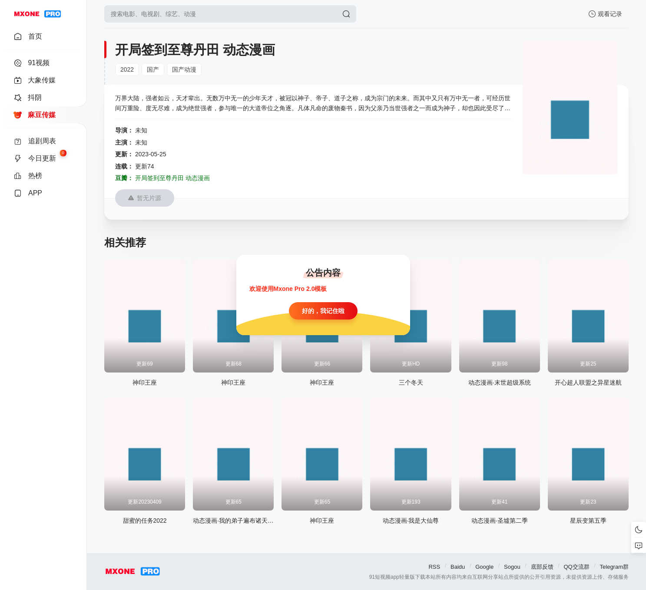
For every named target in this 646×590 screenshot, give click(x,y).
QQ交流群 (576, 567)
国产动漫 (184, 69)
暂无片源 (144, 197)
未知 (141, 130)
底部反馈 (542, 567)
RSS (434, 567)
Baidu (458, 567)
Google (484, 567)
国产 (153, 69)
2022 (127, 69)
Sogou (512, 567)
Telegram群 (614, 567)
